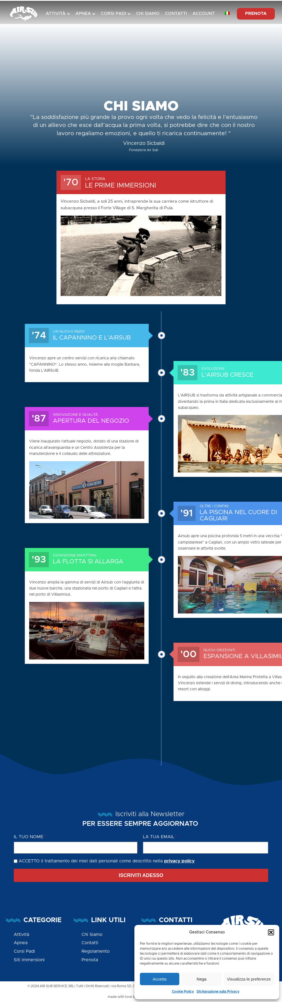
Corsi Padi (116, 13)
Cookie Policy (183, 991)
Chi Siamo (147, 13)
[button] (271, 932)
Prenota (90, 960)
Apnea (85, 13)
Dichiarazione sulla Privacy (218, 991)
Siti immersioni (29, 960)
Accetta (159, 979)
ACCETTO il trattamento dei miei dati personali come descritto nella (107, 861)
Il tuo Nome (28, 837)
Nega (202, 979)
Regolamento (96, 951)
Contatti (176, 13)
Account (203, 13)
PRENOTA (256, 13)
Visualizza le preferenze (249, 979)
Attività (58, 13)
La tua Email (158, 837)
